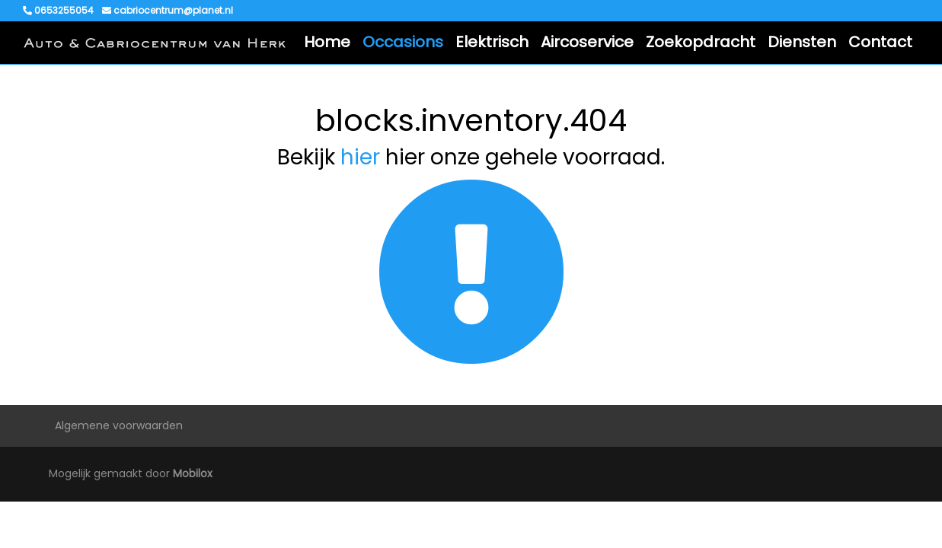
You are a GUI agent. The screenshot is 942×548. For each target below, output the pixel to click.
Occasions (402, 42)
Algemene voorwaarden (119, 425)
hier (360, 157)
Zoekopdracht (700, 42)
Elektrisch (491, 42)
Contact (880, 42)
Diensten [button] (802, 42)
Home (327, 42)
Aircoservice (587, 42)
